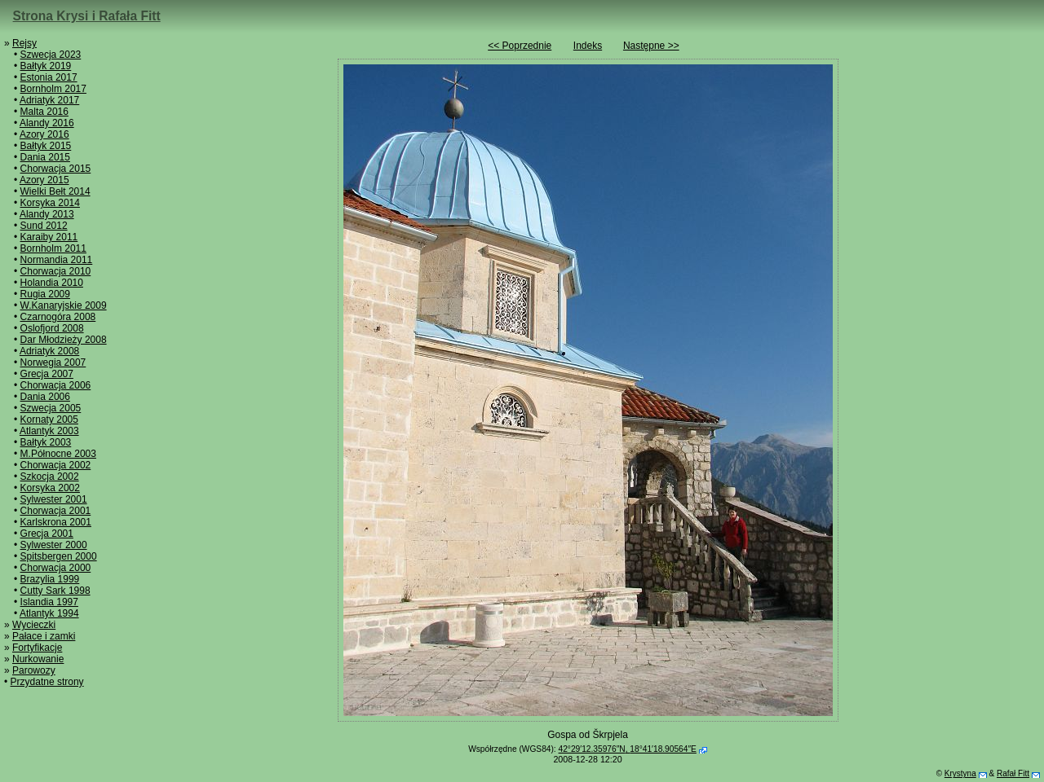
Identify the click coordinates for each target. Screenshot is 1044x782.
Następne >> (651, 45)
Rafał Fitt (1013, 773)
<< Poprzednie (519, 45)
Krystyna (960, 773)
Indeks (587, 45)
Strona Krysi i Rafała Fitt (87, 16)
